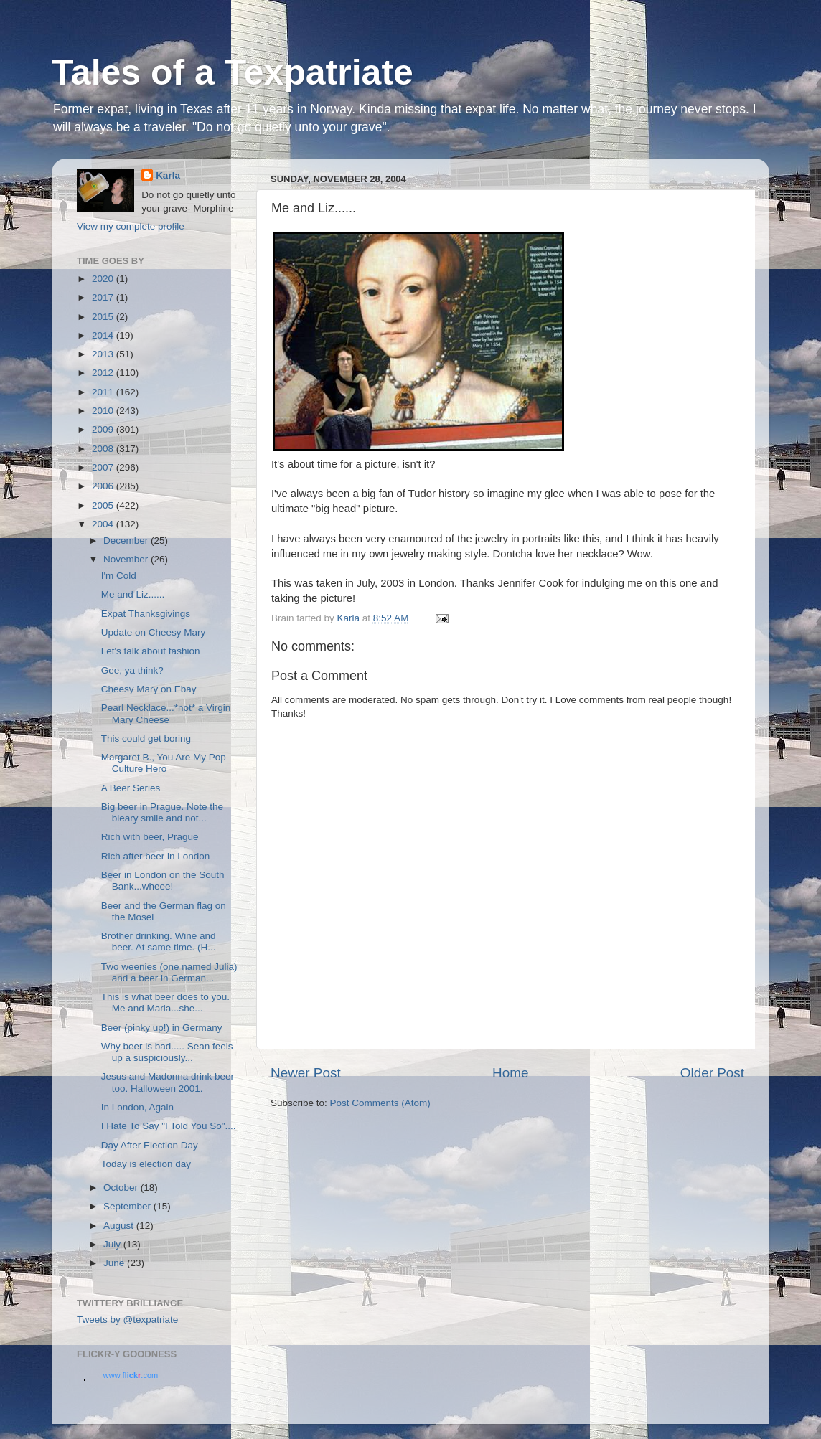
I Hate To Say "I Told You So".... (168, 1125)
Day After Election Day (149, 1145)
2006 (104, 486)
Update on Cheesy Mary (153, 632)
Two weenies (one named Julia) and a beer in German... (169, 972)
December (127, 540)
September (128, 1206)
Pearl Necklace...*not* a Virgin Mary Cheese (166, 713)
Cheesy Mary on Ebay (149, 689)
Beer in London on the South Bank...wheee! (163, 880)
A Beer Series (131, 788)
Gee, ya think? (132, 670)
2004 (104, 524)
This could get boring (146, 738)
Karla (168, 175)
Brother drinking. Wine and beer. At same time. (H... (158, 941)
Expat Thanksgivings (145, 613)
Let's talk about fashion (150, 651)
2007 (104, 467)
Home (510, 1072)
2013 (104, 354)
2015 (104, 316)
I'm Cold (118, 575)
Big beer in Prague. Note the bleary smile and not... (162, 812)
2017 (104, 297)
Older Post (712, 1072)
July (113, 1244)
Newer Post (306, 1072)
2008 (104, 448)
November (127, 559)
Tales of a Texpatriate (232, 72)
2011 (104, 392)
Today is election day (146, 1164)
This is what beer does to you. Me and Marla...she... (165, 1002)
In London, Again (137, 1107)
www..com (130, 1375)
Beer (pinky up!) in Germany (161, 1027)
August (119, 1225)
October (122, 1187)
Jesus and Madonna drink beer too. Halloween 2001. (167, 1082)
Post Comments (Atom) (380, 1103)
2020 (104, 278)
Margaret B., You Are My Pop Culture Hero (163, 763)
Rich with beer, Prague (150, 836)
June (115, 1263)
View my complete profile (130, 226)
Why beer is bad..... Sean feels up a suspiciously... (167, 1052)
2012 (104, 372)
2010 (104, 410)
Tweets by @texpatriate (127, 1319)
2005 (104, 505)
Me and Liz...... (133, 594)
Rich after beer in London (155, 856)
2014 (104, 335)
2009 (104, 429)
